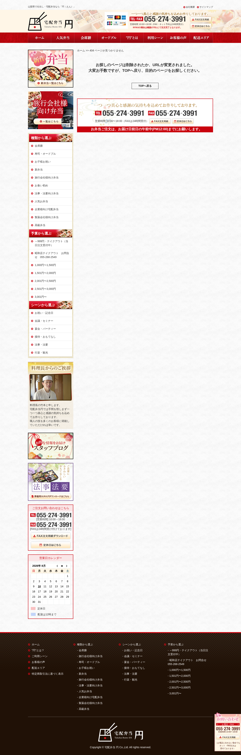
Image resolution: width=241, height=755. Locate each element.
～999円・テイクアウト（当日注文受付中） (51, 243)
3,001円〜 (41, 296)
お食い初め (41, 185)
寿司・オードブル (45, 153)
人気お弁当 (41, 201)
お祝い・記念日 (44, 312)
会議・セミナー (44, 320)
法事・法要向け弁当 (47, 193)
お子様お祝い (43, 161)
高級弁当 (40, 225)
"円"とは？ (38, 650)
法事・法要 (41, 344)
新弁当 (39, 169)
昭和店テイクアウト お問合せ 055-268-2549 (52, 255)
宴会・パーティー (45, 328)
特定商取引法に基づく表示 (47, 673)
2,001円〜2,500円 (45, 280)
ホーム (81, 50)
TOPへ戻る (145, 85)
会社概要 (190, 7)
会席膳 (39, 145)
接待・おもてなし (45, 336)
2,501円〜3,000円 (45, 288)
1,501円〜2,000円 (45, 272)
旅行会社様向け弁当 (47, 177)
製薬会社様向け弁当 (47, 217)
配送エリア (38, 667)
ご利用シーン (40, 656)
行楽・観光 (41, 352)
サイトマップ (206, 7)
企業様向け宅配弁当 (47, 209)
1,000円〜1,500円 (45, 265)
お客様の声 (38, 662)
